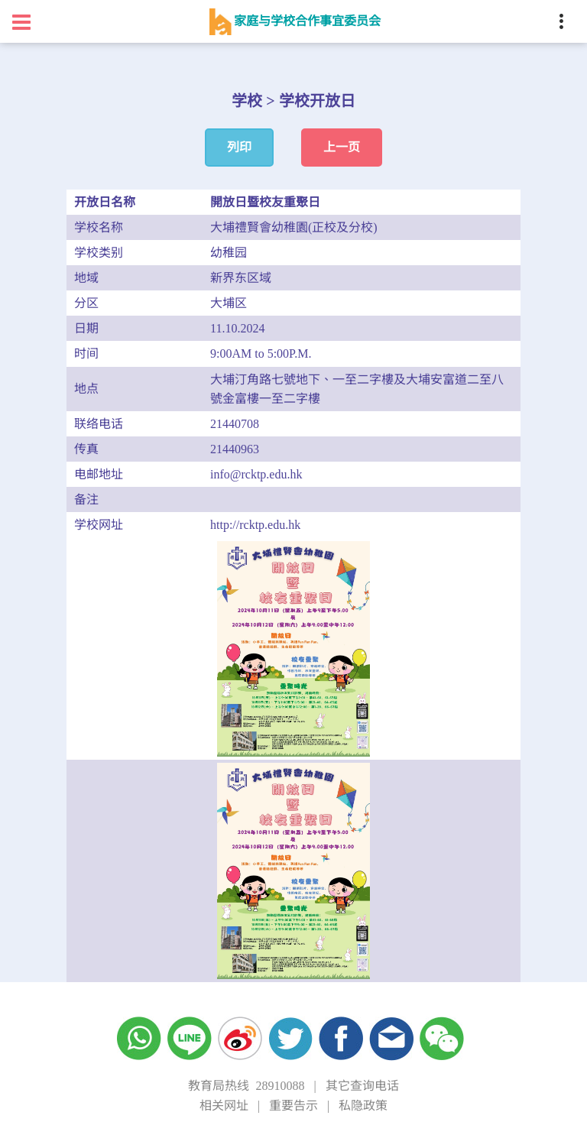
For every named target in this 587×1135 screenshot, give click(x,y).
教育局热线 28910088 (246, 1085)
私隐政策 (363, 1105)
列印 (239, 147)
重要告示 (293, 1105)
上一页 (341, 147)
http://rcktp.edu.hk (255, 524)
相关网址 (223, 1105)
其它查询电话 (362, 1085)
